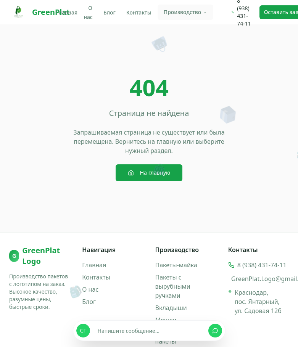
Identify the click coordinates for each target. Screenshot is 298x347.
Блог (109, 12)
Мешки (166, 320)
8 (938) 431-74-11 (262, 265)
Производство (185, 12)
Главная (66, 12)
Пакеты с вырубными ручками (172, 286)
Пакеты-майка (176, 265)
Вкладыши (171, 308)
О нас (88, 12)
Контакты (138, 12)
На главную (149, 172)
